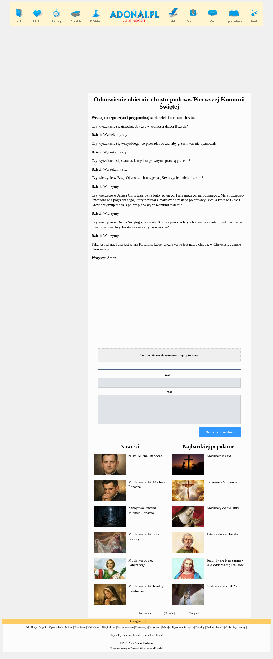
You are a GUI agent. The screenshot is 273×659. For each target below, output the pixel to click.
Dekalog (199, 631)
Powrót (169, 617)
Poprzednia (145, 617)
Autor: (169, 375)
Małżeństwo (93, 631)
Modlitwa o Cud (219, 461)
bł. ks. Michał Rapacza (145, 461)
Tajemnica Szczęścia (222, 487)
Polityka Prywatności (119, 639)
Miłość (68, 631)
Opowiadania (56, 631)
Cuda (228, 631)
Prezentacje (141, 631)
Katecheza (155, 631)
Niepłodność (109, 631)
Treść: (169, 392)
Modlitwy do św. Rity (223, 513)
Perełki (220, 631)
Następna (194, 617)
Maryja (166, 631)
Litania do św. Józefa (222, 539)
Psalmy (210, 631)
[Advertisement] (137, 60)
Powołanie (79, 631)
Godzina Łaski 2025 (222, 591)
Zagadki (43, 631)
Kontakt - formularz (143, 639)
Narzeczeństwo (125, 631)
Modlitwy (31, 631)
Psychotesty (239, 631)
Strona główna (136, 625)
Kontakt (160, 639)
